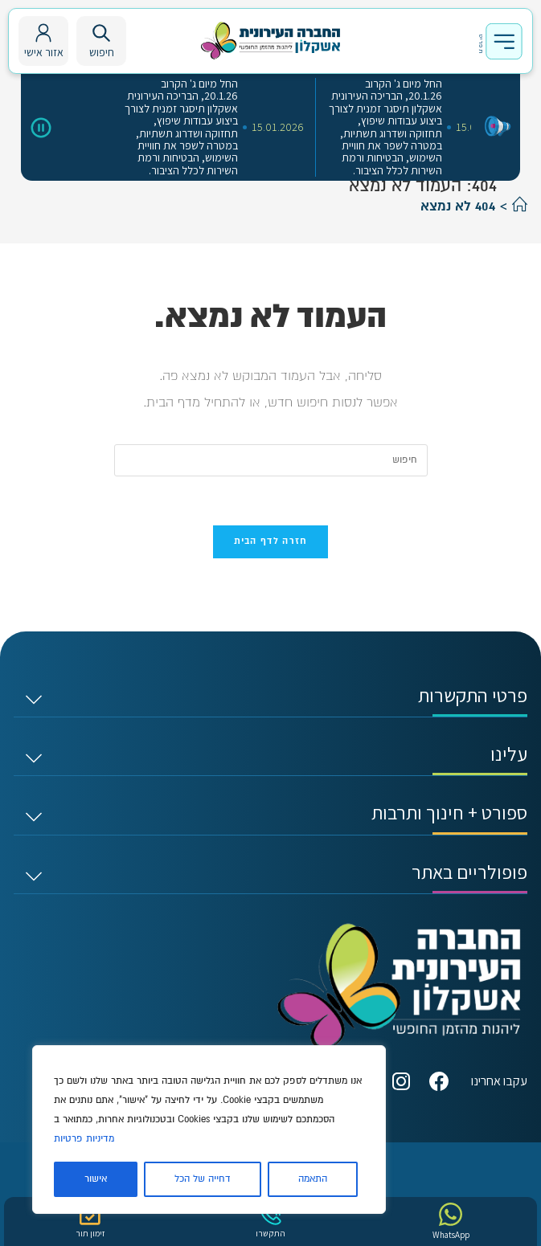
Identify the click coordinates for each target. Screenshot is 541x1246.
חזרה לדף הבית (271, 541)
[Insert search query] (271, 460)
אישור (95, 1179)
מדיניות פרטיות (84, 1138)
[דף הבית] (519, 206)
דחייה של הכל (202, 1179)
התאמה (312, 1179)
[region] (209, 1129)
